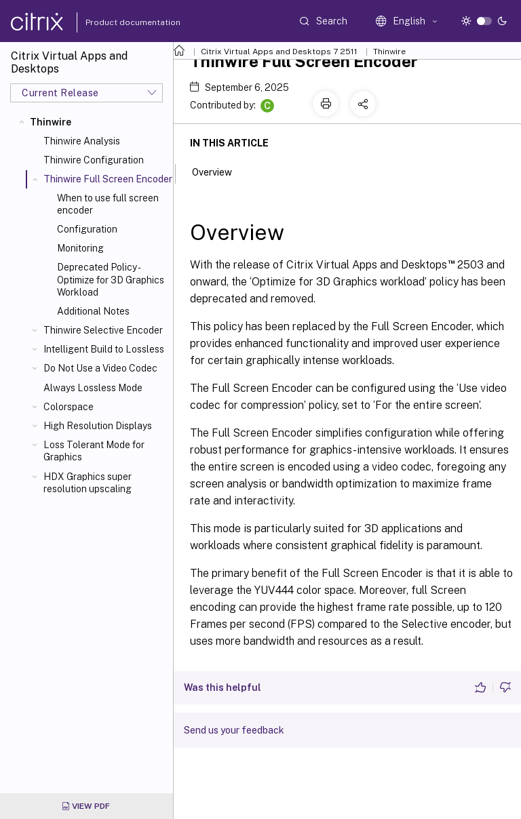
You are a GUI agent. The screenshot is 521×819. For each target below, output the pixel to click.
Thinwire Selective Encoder (103, 330)
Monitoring (80, 248)
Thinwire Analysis (81, 141)
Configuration (87, 229)
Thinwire (50, 122)
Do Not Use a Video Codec (100, 368)
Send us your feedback (234, 730)
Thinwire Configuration (93, 160)
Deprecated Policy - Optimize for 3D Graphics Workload (110, 279)
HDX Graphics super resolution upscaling (87, 482)
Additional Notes (93, 311)
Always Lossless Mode (92, 387)
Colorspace (68, 406)
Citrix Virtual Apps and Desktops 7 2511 (279, 51)
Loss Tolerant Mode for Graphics (93, 450)
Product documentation (116, 22)
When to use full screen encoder (108, 204)
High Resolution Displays (97, 425)
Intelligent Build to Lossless (103, 349)
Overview (219, 171)
